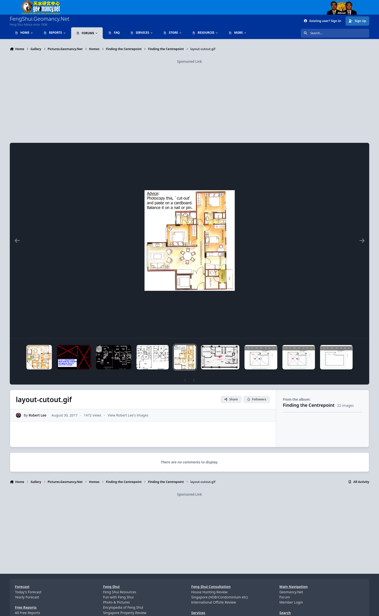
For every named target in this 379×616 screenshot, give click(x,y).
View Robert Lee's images (128, 415)
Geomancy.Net (291, 592)
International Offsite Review (213, 602)
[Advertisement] (189, 98)
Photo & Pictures (116, 602)
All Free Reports (27, 612)
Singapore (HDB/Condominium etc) (219, 597)
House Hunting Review (209, 592)
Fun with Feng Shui (118, 597)
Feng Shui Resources (119, 592)
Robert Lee (37, 415)
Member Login (291, 602)
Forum (284, 597)
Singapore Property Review (124, 612)
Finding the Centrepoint (308, 405)
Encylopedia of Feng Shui (123, 607)
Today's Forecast (28, 592)
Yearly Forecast (27, 597)
